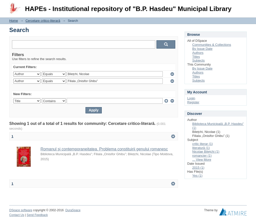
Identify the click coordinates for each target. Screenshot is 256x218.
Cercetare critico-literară (43, 21)
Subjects (198, 60)
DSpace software (20, 210)
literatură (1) (201, 148)
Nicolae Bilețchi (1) (205, 151)
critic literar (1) (202, 144)
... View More (201, 159)
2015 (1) (198, 167)
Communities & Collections (211, 45)
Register (193, 102)
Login (243, 6)
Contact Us (16, 215)
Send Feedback (37, 215)
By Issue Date (202, 49)
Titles (196, 57)
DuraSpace (72, 210)
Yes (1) (197, 175)
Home (13, 21)
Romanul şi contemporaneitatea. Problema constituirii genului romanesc (104, 149)
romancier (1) (202, 155)
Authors (198, 53)
